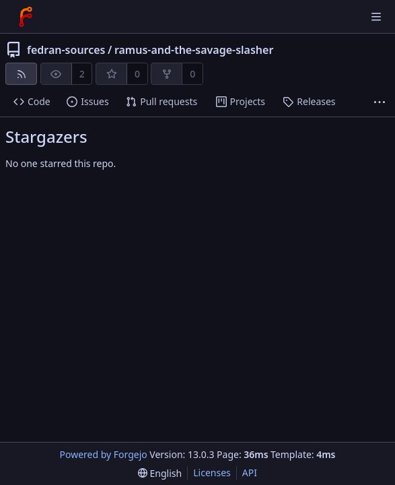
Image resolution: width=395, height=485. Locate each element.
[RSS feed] (21, 74)
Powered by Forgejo (103, 454)
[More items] (379, 102)
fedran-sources (66, 50)
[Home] (25, 17)
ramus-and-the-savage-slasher (193, 50)
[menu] (160, 473)
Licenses (212, 472)
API (249, 472)
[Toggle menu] (376, 17)
